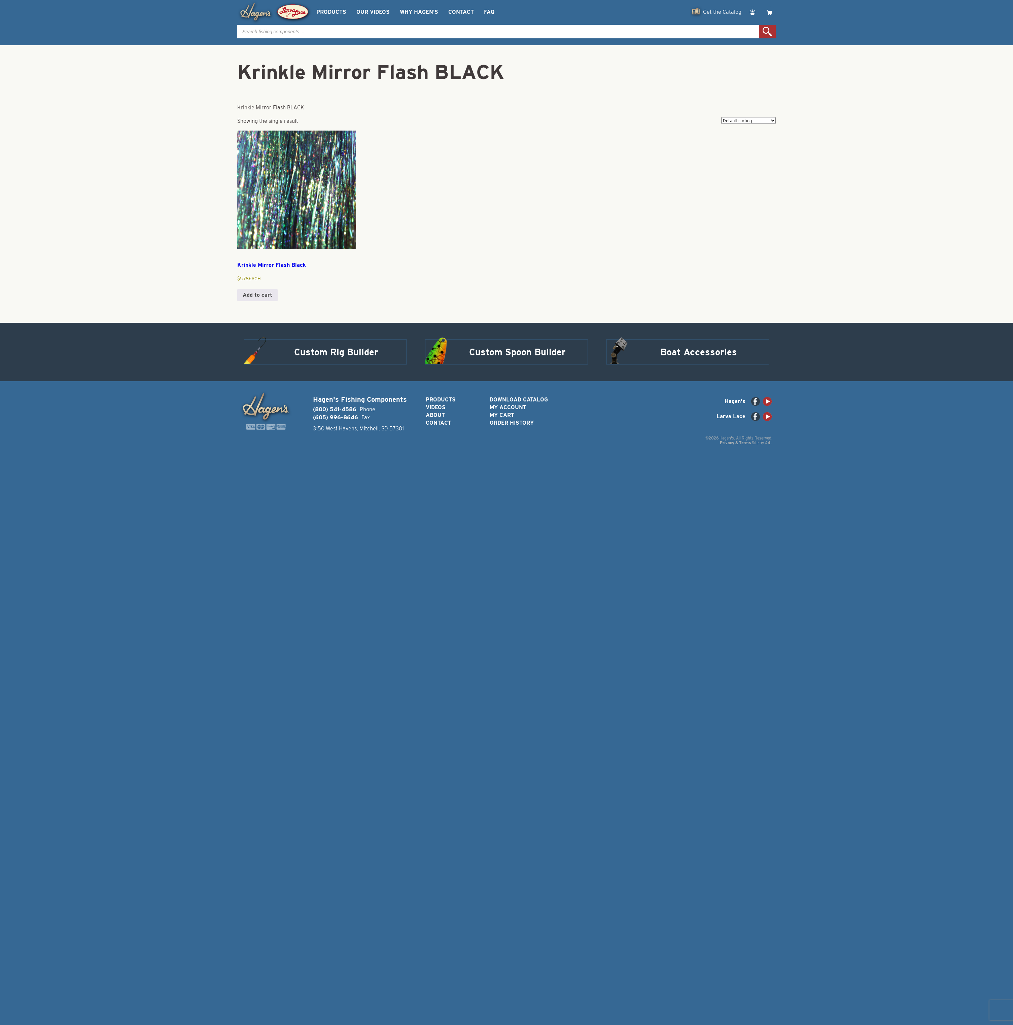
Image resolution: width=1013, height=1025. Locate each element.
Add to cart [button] (257, 295)
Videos (436, 407)
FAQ (489, 12)
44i (768, 442)
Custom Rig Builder (336, 352)
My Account (508, 407)
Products (331, 12)
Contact (461, 12)
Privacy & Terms (735, 442)
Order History (512, 423)
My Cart (502, 415)
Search (767, 31)
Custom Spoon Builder (517, 352)
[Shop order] (748, 120)
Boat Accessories (698, 352)
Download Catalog (519, 399)
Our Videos (373, 12)
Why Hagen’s (419, 12)
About (435, 415)
